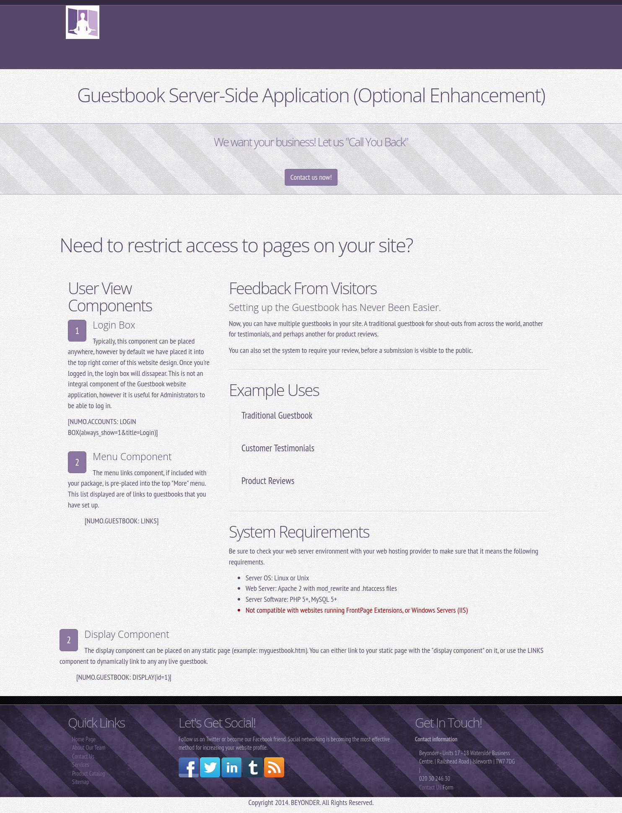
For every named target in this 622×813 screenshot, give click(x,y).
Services (80, 765)
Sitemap (80, 782)
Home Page (84, 739)
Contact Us (83, 756)
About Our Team (88, 747)
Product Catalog (88, 773)
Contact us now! (328, 177)
